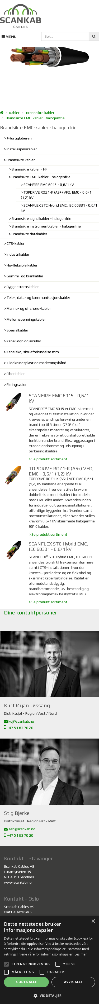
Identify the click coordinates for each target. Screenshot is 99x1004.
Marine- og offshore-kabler (29, 308)
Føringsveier (17, 384)
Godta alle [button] (26, 982)
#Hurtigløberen (19, 138)
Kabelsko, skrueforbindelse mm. (33, 352)
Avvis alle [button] (73, 982)
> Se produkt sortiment (48, 459)
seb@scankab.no (19, 829)
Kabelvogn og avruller (24, 341)
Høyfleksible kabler (22, 265)
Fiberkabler (16, 374)
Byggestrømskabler (23, 287)
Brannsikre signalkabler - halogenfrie (41, 218)
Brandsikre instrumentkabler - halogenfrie (46, 226)
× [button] (93, 921)
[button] (49, 995)
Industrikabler (18, 254)
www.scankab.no (18, 882)
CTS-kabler (16, 243)
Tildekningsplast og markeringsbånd (36, 363)
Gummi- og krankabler (25, 276)
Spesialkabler (17, 330)
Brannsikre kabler (40, 113)
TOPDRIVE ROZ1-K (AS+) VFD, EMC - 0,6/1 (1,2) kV (56, 195)
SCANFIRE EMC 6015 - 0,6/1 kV (48, 184)
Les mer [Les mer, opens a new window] (80, 954)
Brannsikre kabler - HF (29, 169)
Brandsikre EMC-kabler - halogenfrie (35, 118)
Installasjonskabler (22, 149)
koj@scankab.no (19, 721)
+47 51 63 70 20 (18, 728)
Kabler (14, 113)
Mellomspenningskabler (26, 319)
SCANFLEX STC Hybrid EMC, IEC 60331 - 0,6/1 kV (59, 208)
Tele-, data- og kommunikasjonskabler (38, 297)
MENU (9, 36)
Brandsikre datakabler (29, 234)
